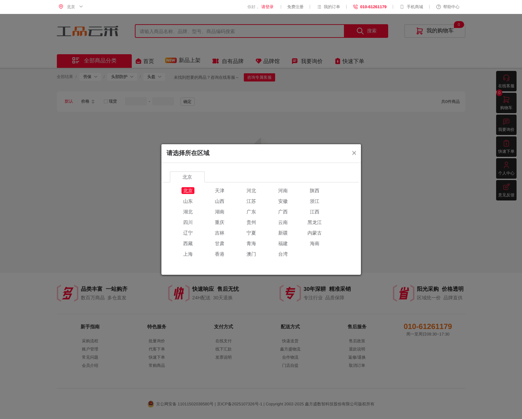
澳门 (251, 254)
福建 (283, 243)
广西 (283, 211)
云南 (283, 222)
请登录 (267, 6)
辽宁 (188, 233)
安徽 (283, 201)
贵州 (251, 222)
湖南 (219, 211)
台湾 (283, 254)
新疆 (283, 233)
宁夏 (251, 233)
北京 (188, 190)
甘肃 (219, 243)
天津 (219, 190)
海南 (314, 243)
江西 (314, 211)
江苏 (251, 201)
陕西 (314, 190)
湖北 (188, 211)
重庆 (219, 222)
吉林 (219, 233)
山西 (219, 201)
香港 (219, 254)
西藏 (188, 243)
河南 (283, 190)
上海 (188, 254)
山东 (188, 201)
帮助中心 (448, 7)
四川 (188, 222)
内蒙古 (314, 233)
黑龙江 (314, 222)
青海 (251, 243)
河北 (251, 190)
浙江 (314, 201)
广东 (251, 211)
